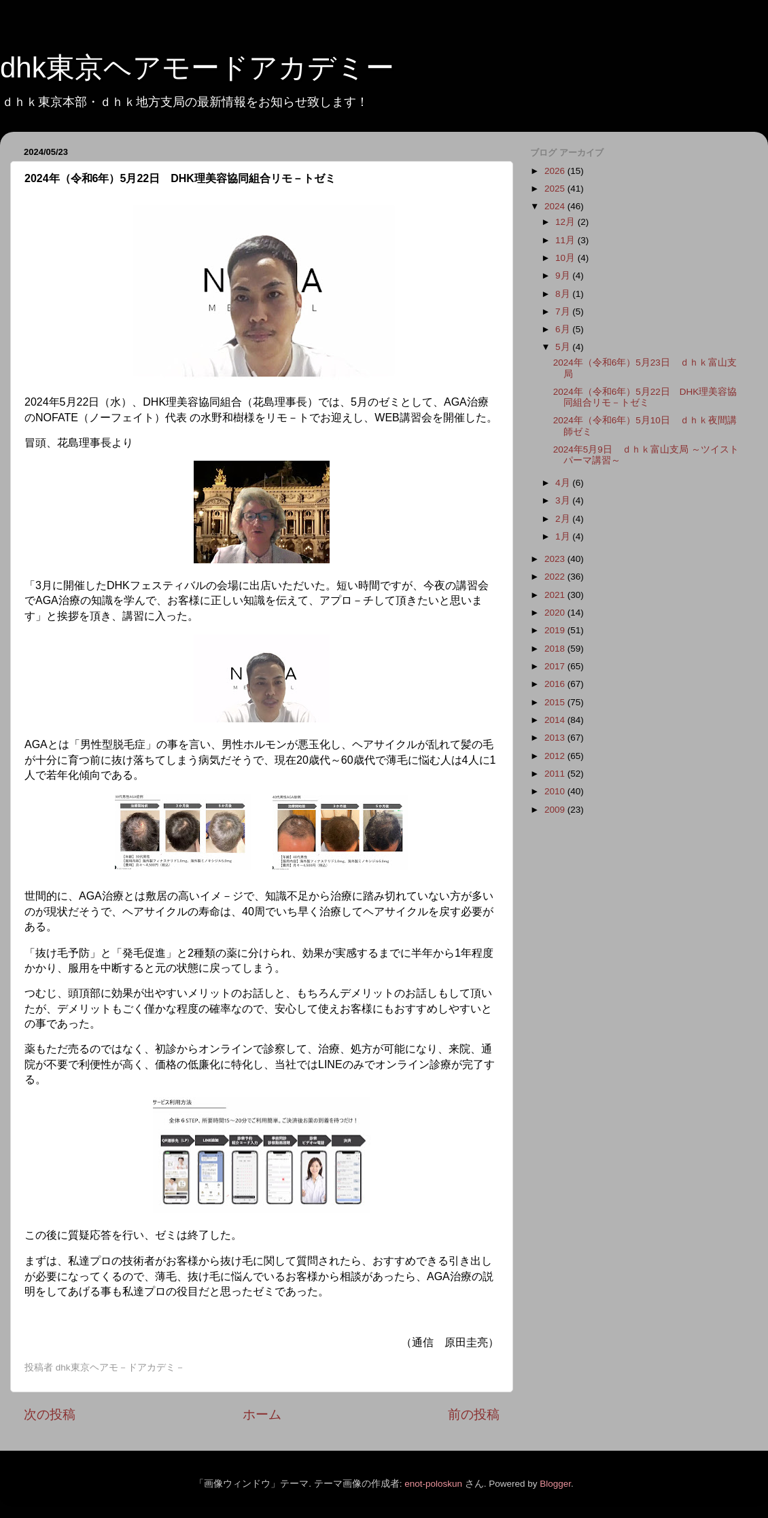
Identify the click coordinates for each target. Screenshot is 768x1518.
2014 (556, 720)
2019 (556, 630)
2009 (556, 810)
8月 (563, 294)
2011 (556, 774)
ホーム (262, 1414)
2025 (556, 188)
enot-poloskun (433, 1484)
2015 (556, 702)
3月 (563, 500)
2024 (556, 206)
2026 (556, 171)
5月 (563, 347)
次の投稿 (49, 1414)
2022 (556, 576)
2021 (556, 595)
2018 (556, 648)
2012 (556, 756)
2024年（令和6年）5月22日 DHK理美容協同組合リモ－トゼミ (645, 397)
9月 (563, 275)
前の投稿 (474, 1414)
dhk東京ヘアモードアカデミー (197, 68)
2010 (556, 791)
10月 (566, 258)
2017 (556, 666)
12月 (566, 222)
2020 (556, 612)
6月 (563, 329)
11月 (566, 240)
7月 (563, 311)
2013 (556, 737)
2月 (563, 519)
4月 (563, 483)
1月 (563, 536)
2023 (556, 559)
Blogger (555, 1484)
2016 (556, 684)
